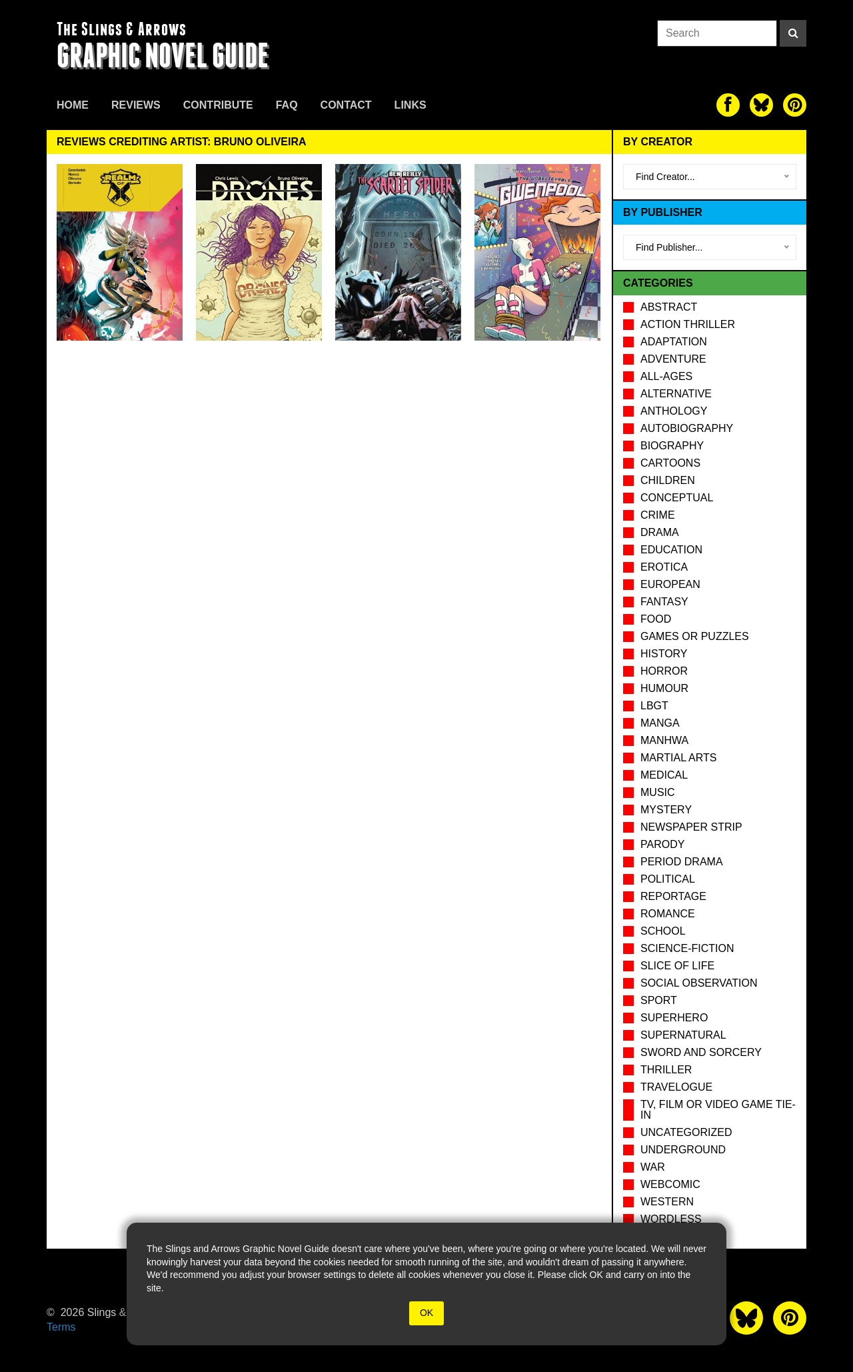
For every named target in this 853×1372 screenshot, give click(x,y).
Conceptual (676, 497)
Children (667, 480)
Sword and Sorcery (701, 1052)
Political (667, 879)
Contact (346, 105)
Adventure (673, 359)
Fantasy (664, 601)
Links (410, 105)
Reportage (673, 896)
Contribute (218, 105)
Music (657, 792)
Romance (667, 913)
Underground (683, 1149)
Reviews (136, 105)
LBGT (654, 705)
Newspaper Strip (691, 827)
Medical (664, 775)
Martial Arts (678, 757)
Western (667, 1201)
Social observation (698, 983)
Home (73, 105)
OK (426, 1312)
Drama (659, 532)
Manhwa (664, 740)
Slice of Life (677, 965)
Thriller (666, 1069)
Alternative (676, 393)
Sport (658, 1000)
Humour (664, 688)
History (664, 653)
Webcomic (670, 1184)
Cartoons (670, 463)
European (670, 584)
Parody (662, 844)
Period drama (681, 861)
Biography (672, 445)
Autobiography (686, 428)
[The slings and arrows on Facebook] (728, 105)
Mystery (666, 809)
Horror (664, 671)
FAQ (287, 105)
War (652, 1167)
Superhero (674, 1017)
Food (655, 619)
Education (671, 549)
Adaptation (673, 341)
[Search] (793, 33)
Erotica (664, 567)
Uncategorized (686, 1132)
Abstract (668, 307)
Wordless (671, 1219)
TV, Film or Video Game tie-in (718, 1110)
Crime (657, 515)
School (663, 931)
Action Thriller (687, 324)
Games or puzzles (694, 636)
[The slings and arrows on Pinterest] (794, 105)
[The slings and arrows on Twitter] (761, 105)
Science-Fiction (687, 948)
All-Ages (666, 376)
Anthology (673, 411)
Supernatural (683, 1035)
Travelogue (676, 1087)
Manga (660, 723)
